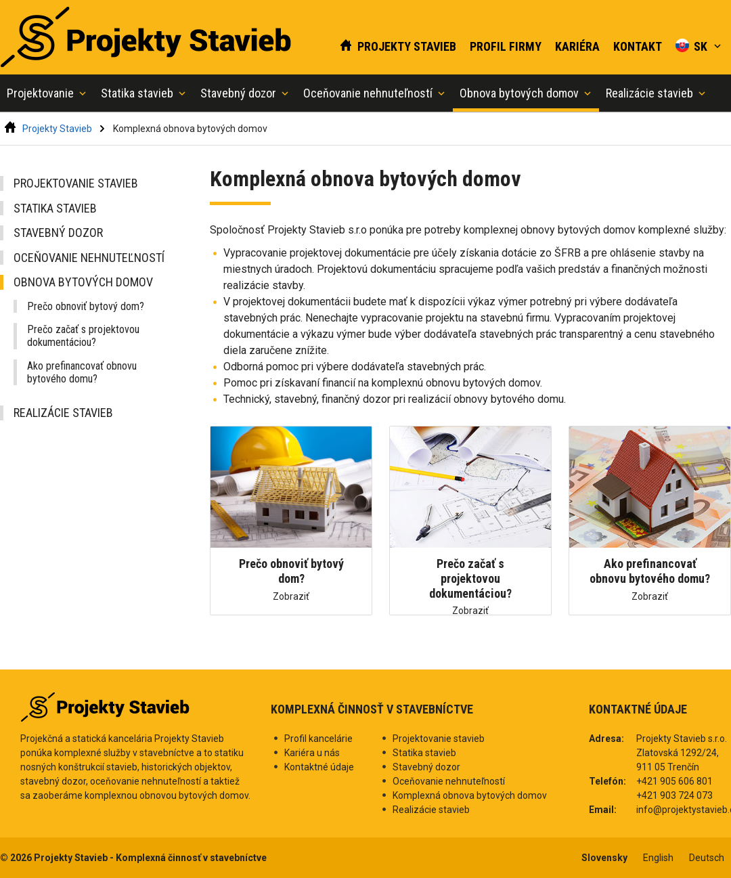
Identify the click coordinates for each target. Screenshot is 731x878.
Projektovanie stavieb (76, 183)
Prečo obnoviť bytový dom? (85, 306)
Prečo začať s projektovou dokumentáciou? (83, 336)
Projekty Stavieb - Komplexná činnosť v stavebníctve (150, 857)
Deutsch (706, 857)
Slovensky (604, 857)
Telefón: (607, 781)
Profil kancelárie (318, 738)
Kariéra (577, 46)
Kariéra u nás (312, 752)
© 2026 (17, 857)
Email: (603, 809)
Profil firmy (505, 46)
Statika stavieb (55, 208)
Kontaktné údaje (319, 767)
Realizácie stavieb (63, 412)
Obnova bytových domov (83, 282)
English (658, 857)
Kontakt (637, 46)
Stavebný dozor (58, 232)
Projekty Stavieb (397, 46)
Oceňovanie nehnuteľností (89, 257)
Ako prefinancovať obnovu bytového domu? (82, 372)
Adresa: (606, 738)
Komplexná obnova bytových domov (190, 128)
